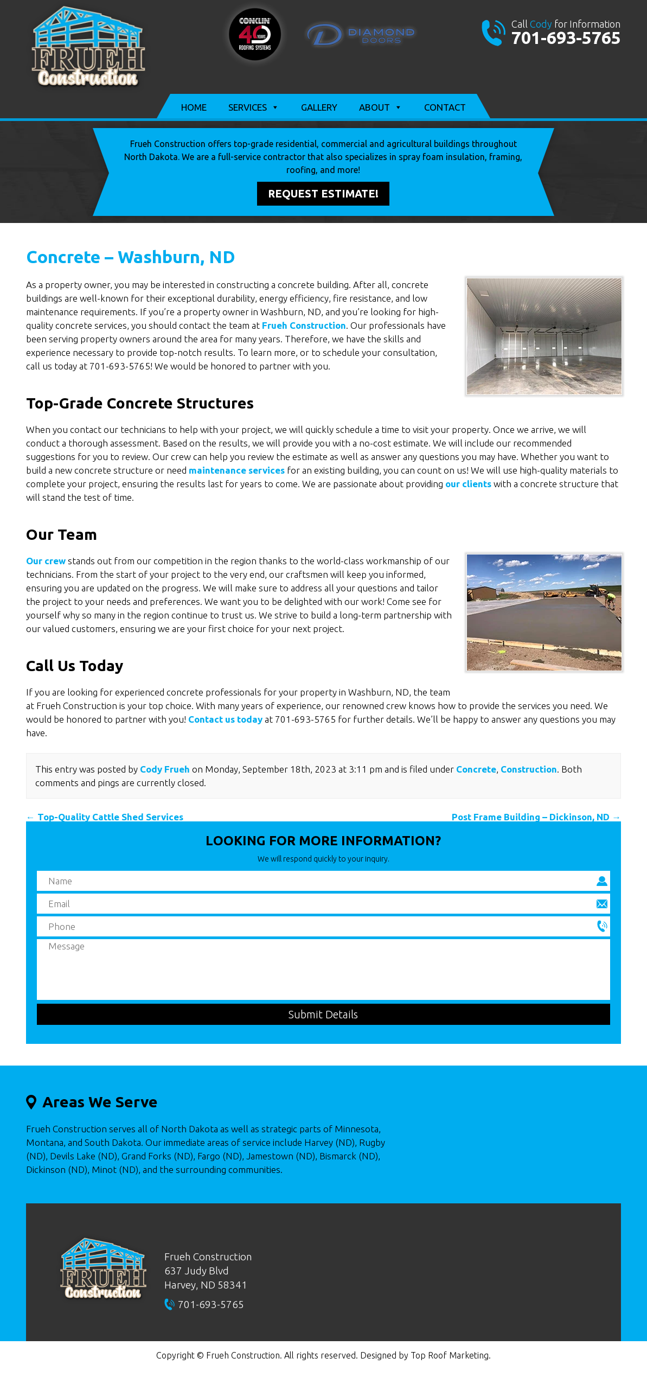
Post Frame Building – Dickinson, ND (536, 817)
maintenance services (237, 470)
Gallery (319, 107)
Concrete (476, 769)
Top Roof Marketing (450, 1355)
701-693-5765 (566, 37)
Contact (445, 107)
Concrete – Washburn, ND (130, 256)
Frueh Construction (304, 325)
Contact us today (225, 719)
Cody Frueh (165, 769)
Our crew (46, 561)
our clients (468, 484)
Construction (529, 769)
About (380, 107)
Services (253, 107)
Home (194, 107)
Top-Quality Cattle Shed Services (104, 817)
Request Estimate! (323, 193)
